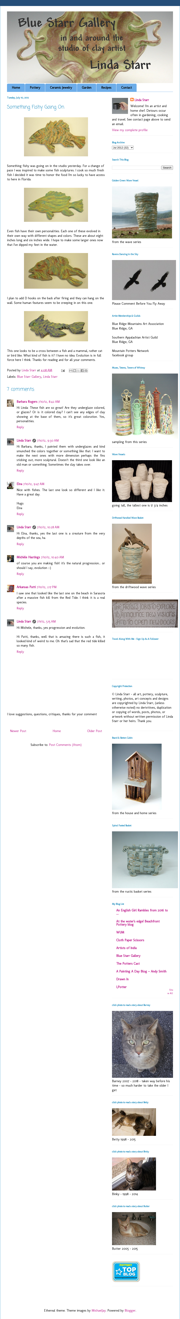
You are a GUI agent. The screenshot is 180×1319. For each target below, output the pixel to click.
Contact (126, 87)
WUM (120, 932)
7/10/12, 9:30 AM (48, 440)
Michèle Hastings (28, 557)
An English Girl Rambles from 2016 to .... (142, 911)
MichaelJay (99, 1310)
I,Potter (121, 987)
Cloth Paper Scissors (130, 940)
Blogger (130, 1310)
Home (16, 87)
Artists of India (126, 948)
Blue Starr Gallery (29, 377)
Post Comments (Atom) (65, 745)
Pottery (35, 87)
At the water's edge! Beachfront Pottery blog (138, 922)
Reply (20, 427)
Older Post (94, 731)
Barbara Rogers (27, 402)
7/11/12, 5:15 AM (46, 621)
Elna (19, 484)
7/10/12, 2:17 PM (47, 587)
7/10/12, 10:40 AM (52, 557)
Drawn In (122, 979)
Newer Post (18, 731)
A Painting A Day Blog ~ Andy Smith (141, 971)
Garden (86, 87)
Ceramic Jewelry (61, 87)
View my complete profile (130, 130)
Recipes (106, 87)
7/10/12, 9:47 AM (33, 484)
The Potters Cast (128, 963)
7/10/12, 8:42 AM (49, 402)
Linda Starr (50, 377)
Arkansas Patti (26, 587)
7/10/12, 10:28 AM (48, 527)
